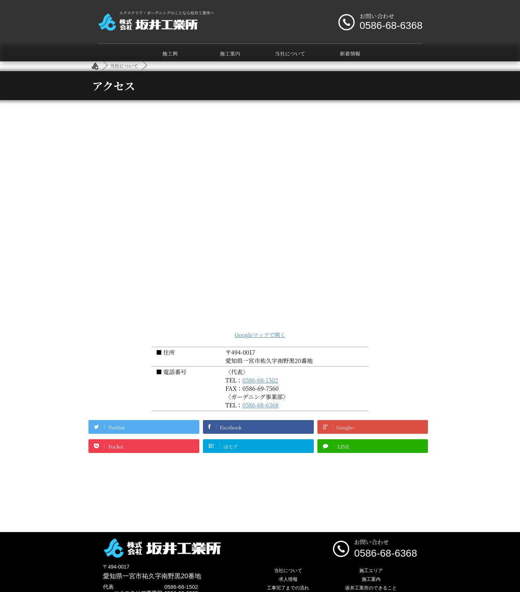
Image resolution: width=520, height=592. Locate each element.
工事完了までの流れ (288, 588)
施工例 (170, 53)
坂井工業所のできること (371, 588)
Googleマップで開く (260, 334)
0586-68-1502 (260, 380)
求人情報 (288, 579)
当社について (290, 53)
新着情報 (350, 53)
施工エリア (371, 570)
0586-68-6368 (260, 405)
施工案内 (230, 53)
